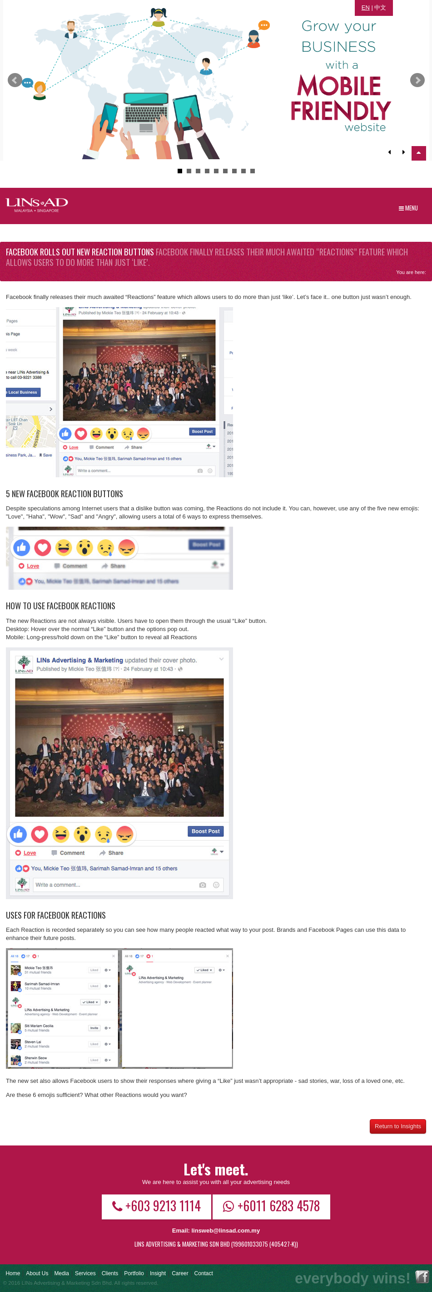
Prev (15, 80)
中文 (380, 7)
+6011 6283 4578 (271, 1205)
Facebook (422, 1276)
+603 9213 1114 (156, 1205)
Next (417, 80)
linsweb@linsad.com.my (225, 1230)
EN (366, 7)
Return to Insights (398, 1126)
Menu (408, 207)
